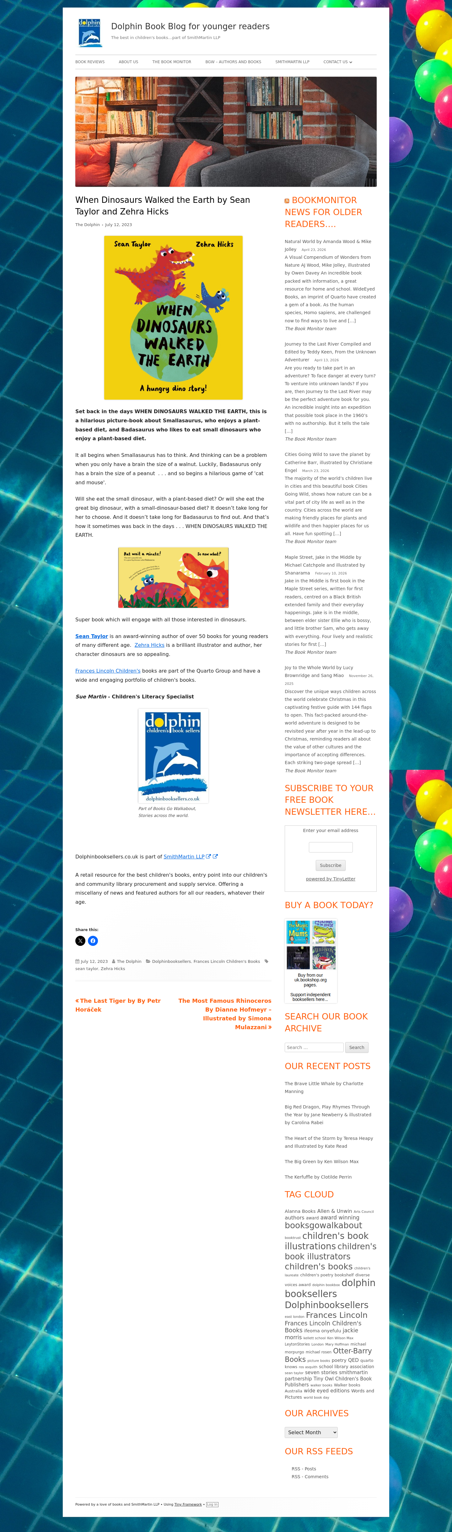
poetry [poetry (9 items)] (339, 1360)
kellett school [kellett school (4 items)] (315, 1338)
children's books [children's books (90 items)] (318, 1266)
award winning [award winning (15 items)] (339, 1217)
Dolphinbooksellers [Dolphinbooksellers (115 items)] (327, 1305)
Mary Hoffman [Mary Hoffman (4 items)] (337, 1344)
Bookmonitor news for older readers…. (323, 212)
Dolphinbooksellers (171, 961)
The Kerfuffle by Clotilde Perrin (318, 1177)
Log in (212, 1504)
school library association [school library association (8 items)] (346, 1366)
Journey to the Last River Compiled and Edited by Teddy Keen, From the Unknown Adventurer (330, 351)
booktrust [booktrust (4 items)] (293, 1238)
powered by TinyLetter (330, 878)
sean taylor (86, 968)
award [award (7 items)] (312, 1218)
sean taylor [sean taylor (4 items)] (294, 1373)
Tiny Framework (188, 1504)
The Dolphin (87, 224)
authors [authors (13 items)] (294, 1218)
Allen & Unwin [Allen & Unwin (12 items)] (334, 1211)
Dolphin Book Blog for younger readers (190, 26)
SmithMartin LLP (292, 62)
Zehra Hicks (149, 645)
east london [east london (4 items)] (294, 1317)
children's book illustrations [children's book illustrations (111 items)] (327, 1241)
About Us (128, 62)
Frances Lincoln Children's (108, 671)
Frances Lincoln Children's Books (227, 961)
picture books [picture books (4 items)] (318, 1361)
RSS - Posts (304, 1468)
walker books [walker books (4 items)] (321, 1385)
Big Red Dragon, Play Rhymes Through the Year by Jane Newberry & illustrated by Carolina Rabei (328, 1114)
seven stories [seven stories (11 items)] (321, 1372)
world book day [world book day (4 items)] (316, 1398)
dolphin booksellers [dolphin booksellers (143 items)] (330, 1288)
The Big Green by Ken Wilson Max (322, 1161)
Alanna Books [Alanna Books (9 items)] (300, 1211)
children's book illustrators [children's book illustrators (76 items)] (331, 1251)
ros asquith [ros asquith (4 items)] (308, 1367)
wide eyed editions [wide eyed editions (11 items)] (327, 1391)
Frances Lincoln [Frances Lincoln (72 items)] (337, 1315)
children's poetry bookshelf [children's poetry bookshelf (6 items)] (327, 1275)
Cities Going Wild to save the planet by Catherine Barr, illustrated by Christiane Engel (328, 462)
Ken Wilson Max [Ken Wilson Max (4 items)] (340, 1338)
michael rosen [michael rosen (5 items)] (318, 1352)
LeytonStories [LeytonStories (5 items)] (297, 1344)
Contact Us (336, 62)
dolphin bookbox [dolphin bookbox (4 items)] (326, 1285)
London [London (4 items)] (317, 1344)
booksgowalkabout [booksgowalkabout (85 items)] (323, 1225)
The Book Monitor (172, 62)
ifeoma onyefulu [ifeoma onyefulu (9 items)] (322, 1330)
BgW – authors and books (233, 62)
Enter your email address (330, 830)
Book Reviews (90, 62)
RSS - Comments (310, 1476)
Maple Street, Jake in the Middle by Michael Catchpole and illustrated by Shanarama (325, 565)
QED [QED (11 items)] (353, 1360)
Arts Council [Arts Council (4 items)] (364, 1212)
